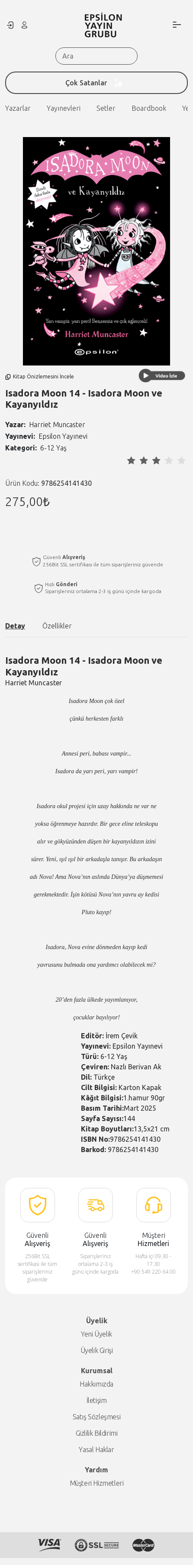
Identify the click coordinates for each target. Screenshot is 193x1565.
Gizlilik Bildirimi (97, 1433)
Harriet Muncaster (57, 424)
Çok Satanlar (96, 82)
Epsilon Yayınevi (63, 436)
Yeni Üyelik (96, 1334)
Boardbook (99, 108)
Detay (15, 626)
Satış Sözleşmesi (97, 1417)
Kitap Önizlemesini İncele (39, 377)
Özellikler (57, 626)
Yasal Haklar (96, 1449)
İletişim (97, 1400)
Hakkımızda (96, 1384)
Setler (56, 108)
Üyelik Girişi (96, 1350)
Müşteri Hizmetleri (97, 1483)
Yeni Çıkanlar (152, 108)
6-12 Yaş (53, 448)
